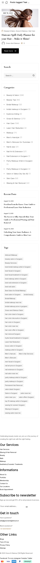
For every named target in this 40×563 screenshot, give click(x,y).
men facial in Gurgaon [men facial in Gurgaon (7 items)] (12, 362)
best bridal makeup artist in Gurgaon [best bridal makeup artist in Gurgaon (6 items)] (18, 267)
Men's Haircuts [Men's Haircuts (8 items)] (10, 354)
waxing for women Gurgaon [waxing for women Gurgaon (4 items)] (15, 405)
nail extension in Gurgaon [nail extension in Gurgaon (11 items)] (14, 369)
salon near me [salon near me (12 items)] (26, 393)
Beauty (2, 455)
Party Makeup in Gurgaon (17, 169)
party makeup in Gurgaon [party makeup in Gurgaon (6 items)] (14, 381)
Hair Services (4, 449)
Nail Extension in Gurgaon (17, 156)
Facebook (4, 558)
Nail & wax (11, 147)
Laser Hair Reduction (15, 128)
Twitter (29, 558)
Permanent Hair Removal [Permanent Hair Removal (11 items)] (13, 385)
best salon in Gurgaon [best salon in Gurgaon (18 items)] (12, 294)
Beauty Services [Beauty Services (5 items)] (11, 263)
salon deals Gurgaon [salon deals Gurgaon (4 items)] (12, 389)
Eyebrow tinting (13, 114)
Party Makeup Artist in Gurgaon (19, 161)
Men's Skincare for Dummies (18, 142)
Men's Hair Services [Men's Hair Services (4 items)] (26, 354)
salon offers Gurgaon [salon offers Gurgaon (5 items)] (26, 397)
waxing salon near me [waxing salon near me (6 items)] (12, 413)
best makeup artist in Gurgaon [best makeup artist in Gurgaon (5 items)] (15, 279)
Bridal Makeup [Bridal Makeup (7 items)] (10, 298)
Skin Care (10, 178)
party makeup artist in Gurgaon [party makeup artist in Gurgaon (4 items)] (16, 377)
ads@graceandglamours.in (9, 521)
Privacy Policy (5, 545)
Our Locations (5, 486)
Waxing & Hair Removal (16, 183)
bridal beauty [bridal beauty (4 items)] (28, 294)
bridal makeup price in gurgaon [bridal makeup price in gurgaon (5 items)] (16, 306)
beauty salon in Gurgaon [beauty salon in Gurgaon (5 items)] (13, 259)
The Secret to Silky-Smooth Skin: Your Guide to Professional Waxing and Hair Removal (19, 220)
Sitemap (3, 548)
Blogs (2, 539)
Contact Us (4, 483)
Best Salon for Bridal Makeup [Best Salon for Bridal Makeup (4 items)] (15, 290)
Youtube (24, 558)
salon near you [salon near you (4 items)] (10, 397)
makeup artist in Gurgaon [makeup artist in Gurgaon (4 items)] (14, 350)
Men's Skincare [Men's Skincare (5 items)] (10, 358)
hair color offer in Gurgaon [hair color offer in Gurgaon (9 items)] (14, 330)
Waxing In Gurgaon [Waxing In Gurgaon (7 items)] (11, 409)
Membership (4, 480)
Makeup (10, 133)
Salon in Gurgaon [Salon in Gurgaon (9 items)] (11, 393)
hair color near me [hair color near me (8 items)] (11, 326)
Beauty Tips (11, 100)
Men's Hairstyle (13, 137)
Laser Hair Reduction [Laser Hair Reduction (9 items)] (12, 342)
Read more (8, 51)
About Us (3, 474)
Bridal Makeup (12, 104)
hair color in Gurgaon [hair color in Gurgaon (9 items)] (12, 322)
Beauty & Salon (13, 95)
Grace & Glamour (14, 119)
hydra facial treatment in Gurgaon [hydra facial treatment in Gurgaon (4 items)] (16, 338)
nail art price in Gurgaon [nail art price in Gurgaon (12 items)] (13, 365)
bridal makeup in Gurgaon (17, 109)
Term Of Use (4, 542)
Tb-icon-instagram (14, 558)
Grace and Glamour (13, 43)
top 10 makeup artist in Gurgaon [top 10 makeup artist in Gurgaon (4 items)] (16, 401)
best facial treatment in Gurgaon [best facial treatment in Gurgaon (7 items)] (16, 275)
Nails (1, 458)
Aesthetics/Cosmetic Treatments (11, 464)
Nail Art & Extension (15, 151)
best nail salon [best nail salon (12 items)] (10, 287)
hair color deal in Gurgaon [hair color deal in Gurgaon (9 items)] (14, 314)
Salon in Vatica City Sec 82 (17, 174)
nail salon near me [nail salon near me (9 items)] (11, 373)
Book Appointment (6, 489)
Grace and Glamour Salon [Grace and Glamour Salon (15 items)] (14, 310)
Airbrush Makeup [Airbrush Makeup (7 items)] (11, 255)
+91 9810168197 (5, 529)
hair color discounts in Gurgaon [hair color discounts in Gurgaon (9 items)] (16, 318)
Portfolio (3, 477)
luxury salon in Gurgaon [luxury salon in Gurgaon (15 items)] (13, 346)
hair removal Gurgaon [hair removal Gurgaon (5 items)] (12, 334)
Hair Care (10, 123)
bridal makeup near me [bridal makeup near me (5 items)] (13, 302)
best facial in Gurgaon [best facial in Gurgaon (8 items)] (12, 271)
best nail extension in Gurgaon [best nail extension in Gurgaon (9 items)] (15, 283)
